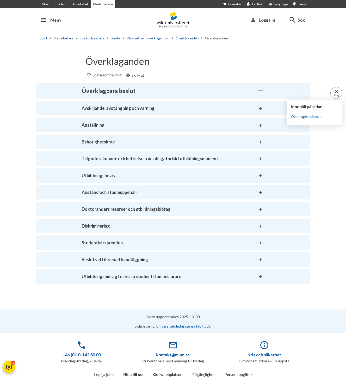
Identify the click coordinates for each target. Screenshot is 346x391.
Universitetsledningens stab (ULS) (183, 326)
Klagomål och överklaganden (147, 38)
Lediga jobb (104, 374)
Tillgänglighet (203, 374)
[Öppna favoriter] (236, 4)
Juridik (114, 38)
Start (45, 4)
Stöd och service (91, 38)
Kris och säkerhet (264, 354)
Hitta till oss (133, 374)
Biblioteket (78, 4)
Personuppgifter (238, 374)
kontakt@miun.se (173, 354)
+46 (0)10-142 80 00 (82, 354)
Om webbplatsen (167, 374)
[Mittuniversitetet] (173, 20)
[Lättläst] (256, 4)
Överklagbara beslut (306, 117)
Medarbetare (101, 4)
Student (60, 4)
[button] (9, 367)
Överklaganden (186, 38)
